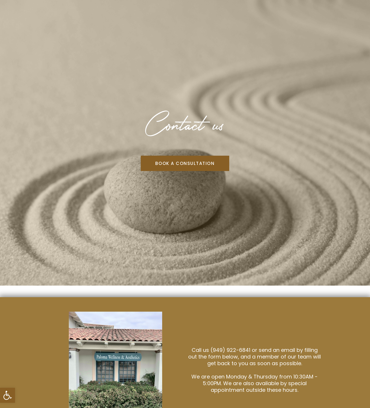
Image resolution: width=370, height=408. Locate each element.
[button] (7, 395)
